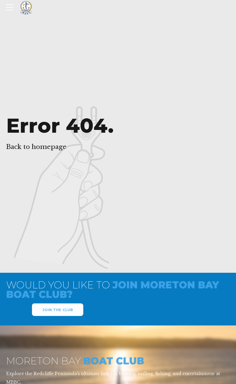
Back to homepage (36, 147)
